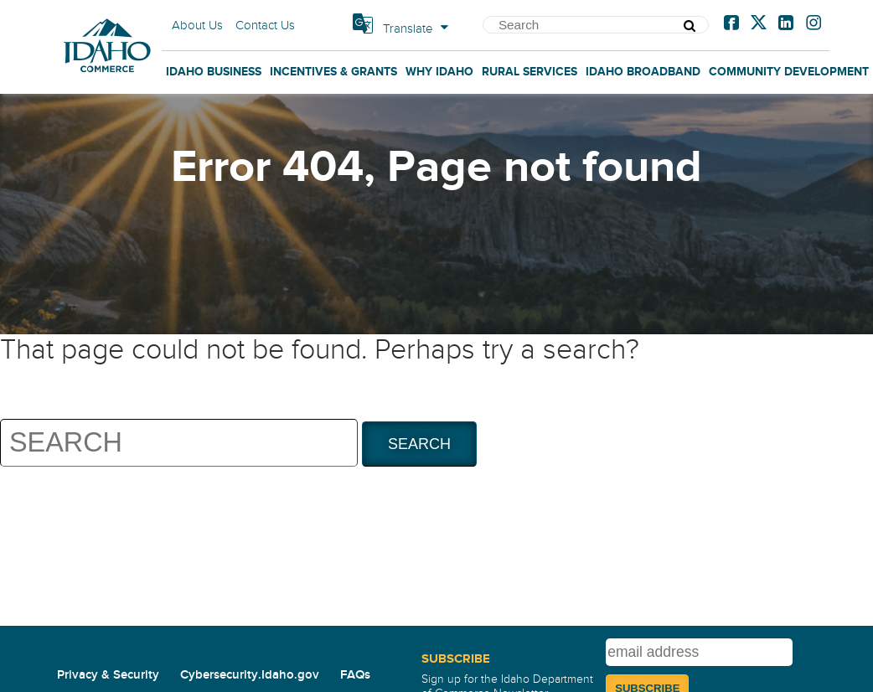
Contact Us (265, 25)
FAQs (355, 675)
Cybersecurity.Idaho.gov (249, 675)
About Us (197, 25)
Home (107, 9)
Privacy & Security (108, 675)
